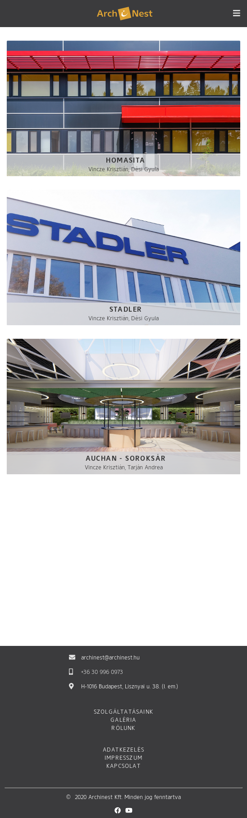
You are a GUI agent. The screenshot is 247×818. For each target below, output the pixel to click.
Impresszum (123, 758)
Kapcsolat (123, 766)
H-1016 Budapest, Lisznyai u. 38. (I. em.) (129, 687)
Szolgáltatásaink (123, 712)
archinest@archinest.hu (110, 658)
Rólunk (123, 728)
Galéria (123, 720)
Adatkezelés (123, 750)
